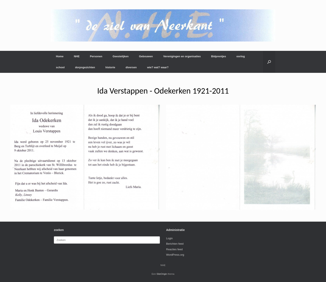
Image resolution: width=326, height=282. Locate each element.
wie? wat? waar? (157, 67)
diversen (131, 67)
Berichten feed (175, 243)
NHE (76, 56)
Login (169, 238)
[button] (269, 62)
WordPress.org (175, 254)
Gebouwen (146, 56)
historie (110, 67)
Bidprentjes (218, 56)
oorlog (240, 56)
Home (59, 56)
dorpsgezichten (85, 67)
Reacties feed (174, 249)
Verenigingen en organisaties (182, 56)
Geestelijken (121, 56)
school (60, 67)
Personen (96, 56)
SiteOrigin (162, 274)
